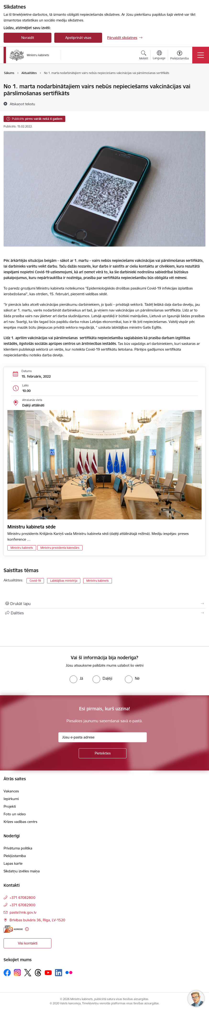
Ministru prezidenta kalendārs (59, 547)
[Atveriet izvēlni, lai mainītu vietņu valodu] (159, 55)
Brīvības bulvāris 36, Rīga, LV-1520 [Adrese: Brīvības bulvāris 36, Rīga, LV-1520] (37, 920)
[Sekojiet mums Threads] (38, 972)
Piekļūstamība (15, 856)
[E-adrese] (13, 929)
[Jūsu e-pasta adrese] (102, 737)
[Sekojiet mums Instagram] (17, 972)
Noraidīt (27, 37)
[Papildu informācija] (27, 929)
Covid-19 (35, 580)
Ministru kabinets (22, 547)
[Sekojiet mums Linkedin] (58, 972)
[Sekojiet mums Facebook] (7, 972)
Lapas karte (13, 863)
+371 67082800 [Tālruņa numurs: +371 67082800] (22, 897)
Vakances (11, 791)
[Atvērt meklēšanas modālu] (143, 56)
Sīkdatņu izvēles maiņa (22, 871)
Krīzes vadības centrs (20, 821)
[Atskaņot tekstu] (22, 104)
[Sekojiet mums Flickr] (68, 972)
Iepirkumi (11, 798)
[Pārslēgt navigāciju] (200, 55)
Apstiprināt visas (78, 37)
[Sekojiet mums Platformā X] (27, 972)
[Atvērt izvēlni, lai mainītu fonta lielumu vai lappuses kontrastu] (179, 56)
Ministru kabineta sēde (31, 527)
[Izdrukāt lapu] (104, 603)
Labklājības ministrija (63, 580)
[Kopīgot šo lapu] (104, 612)
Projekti (10, 806)
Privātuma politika (18, 848)
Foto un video (15, 814)
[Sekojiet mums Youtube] (48, 972)
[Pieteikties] (102, 753)
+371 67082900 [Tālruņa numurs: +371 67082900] (22, 905)
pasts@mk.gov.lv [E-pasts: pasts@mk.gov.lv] (23, 912)
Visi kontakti (27, 943)
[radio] (76, 678)
